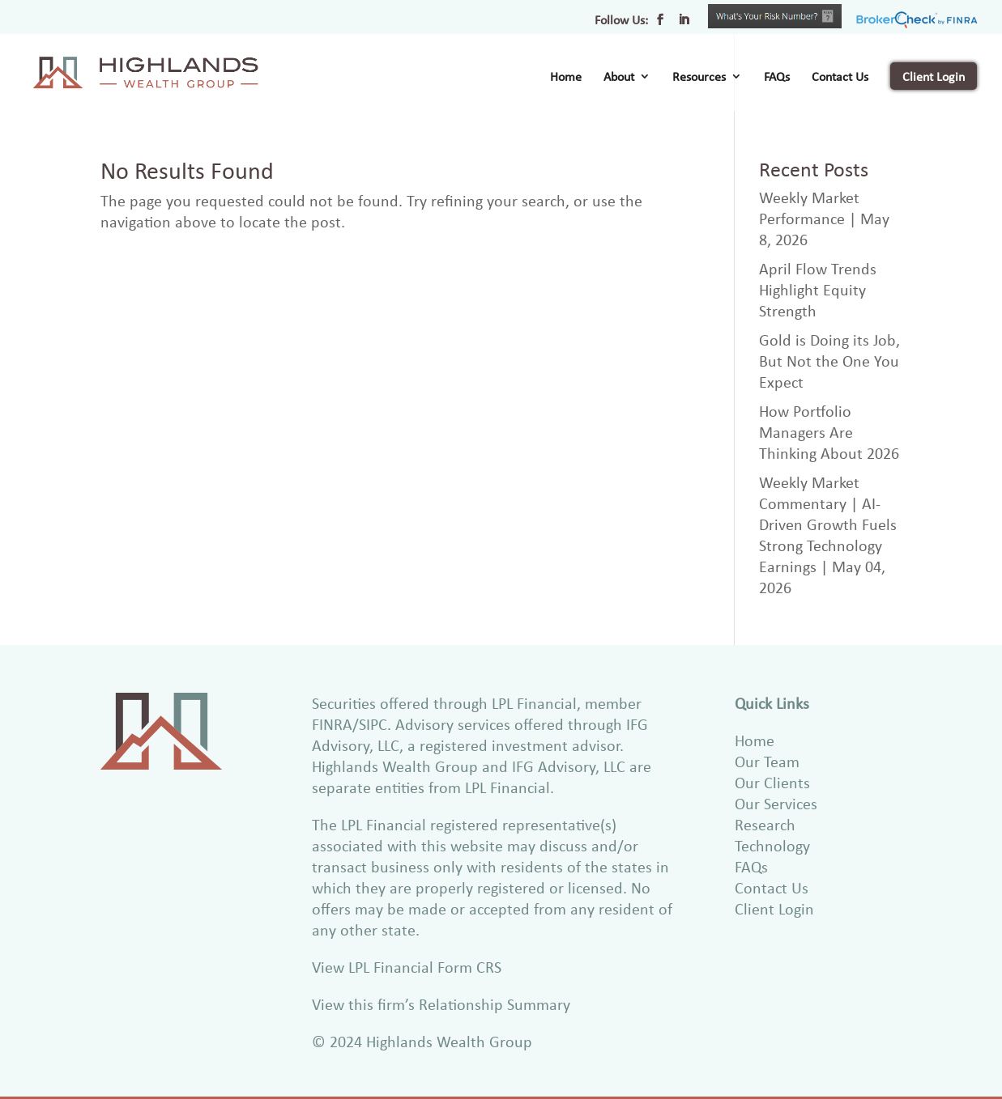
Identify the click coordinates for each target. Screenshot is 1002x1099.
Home (566, 77)
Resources (699, 77)
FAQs (777, 77)
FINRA (332, 724)
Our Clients (772, 782)
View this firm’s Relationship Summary (441, 1004)
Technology (772, 845)
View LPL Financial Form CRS (406, 967)
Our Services (776, 803)
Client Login (933, 76)
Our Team (767, 761)
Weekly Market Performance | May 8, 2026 (824, 218)
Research (765, 824)
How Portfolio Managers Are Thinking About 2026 (829, 432)
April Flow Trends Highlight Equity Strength (817, 289)
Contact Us (840, 77)
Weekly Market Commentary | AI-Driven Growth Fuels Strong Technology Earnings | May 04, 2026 (828, 534)
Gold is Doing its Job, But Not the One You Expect (829, 360)
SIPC (373, 724)
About (618, 77)
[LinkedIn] (683, 24)
